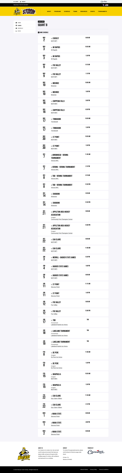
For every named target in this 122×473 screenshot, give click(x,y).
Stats (18, 31)
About (49, 11)
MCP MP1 (54, 41)
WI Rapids (54, 50)
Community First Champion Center (62, 219)
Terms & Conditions (103, 469)
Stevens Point (55, 287)
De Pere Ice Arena (56, 357)
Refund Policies (84, 469)
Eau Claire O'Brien (56, 398)
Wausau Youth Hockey (21, 5)
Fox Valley (54, 305)
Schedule (67, 11)
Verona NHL (55, 161)
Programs (57, 11)
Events (92, 11)
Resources (83, 11)
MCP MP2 (54, 104)
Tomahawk (54, 122)
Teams (75, 11)
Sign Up (22, 1)
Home (18, 22)
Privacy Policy (93, 469)
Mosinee (53, 86)
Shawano (54, 196)
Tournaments (102, 11)
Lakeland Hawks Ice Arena (59, 325)
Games (18, 25)
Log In (16, 1)
